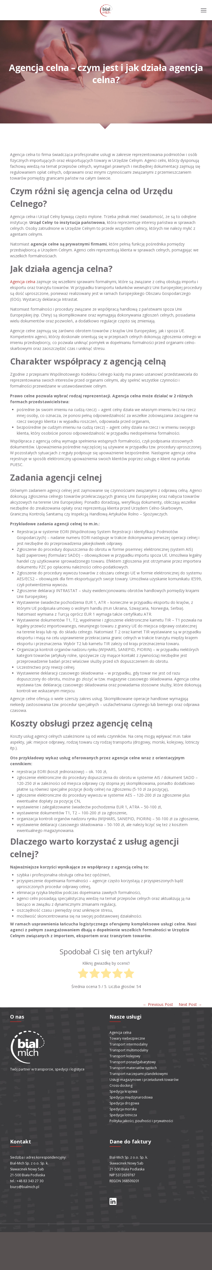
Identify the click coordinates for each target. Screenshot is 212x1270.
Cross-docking (121, 1085)
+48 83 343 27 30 (30, 1181)
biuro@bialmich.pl (24, 1186)
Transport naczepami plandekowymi (139, 1073)
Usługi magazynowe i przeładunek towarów (144, 1079)
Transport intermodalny (129, 1044)
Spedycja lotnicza (123, 1115)
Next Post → (190, 1004)
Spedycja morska (123, 1109)
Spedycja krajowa (123, 1091)
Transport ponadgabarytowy (133, 1062)
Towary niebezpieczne (127, 1038)
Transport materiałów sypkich (133, 1067)
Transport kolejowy (125, 1056)
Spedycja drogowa (124, 1103)
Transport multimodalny (129, 1050)
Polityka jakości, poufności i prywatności (141, 1120)
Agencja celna (22, 281)
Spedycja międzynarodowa (131, 1097)
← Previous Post (158, 1004)
